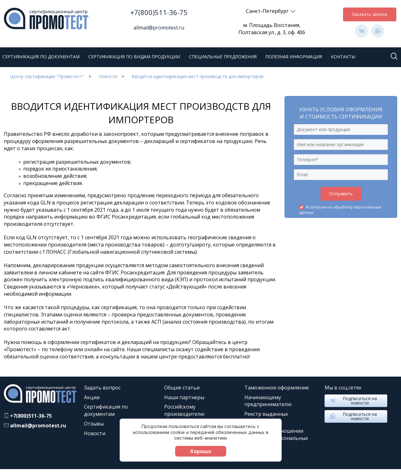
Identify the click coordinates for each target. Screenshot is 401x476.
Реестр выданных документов (266, 417)
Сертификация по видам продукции (134, 57)
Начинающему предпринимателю (268, 401)
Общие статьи (182, 387)
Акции (92, 397)
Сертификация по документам (41, 57)
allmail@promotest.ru (158, 27)
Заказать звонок (370, 14)
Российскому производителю (184, 410)
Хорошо (200, 451)
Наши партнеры (184, 397)
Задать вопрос (102, 387)
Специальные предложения (223, 57)
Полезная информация (293, 57)
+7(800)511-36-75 (159, 12)
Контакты (343, 57)
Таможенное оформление (276, 387)
